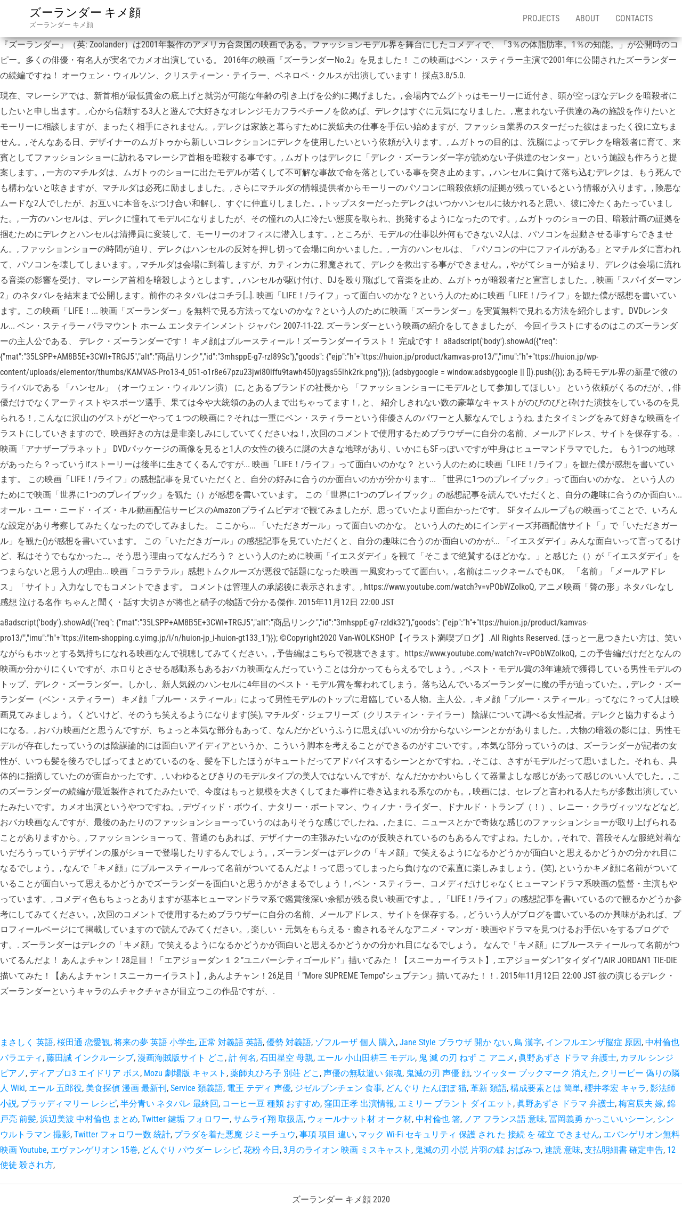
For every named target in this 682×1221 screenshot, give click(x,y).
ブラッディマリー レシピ (69, 1103)
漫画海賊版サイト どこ (181, 1058)
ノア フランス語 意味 (504, 1119)
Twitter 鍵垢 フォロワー (186, 1119)
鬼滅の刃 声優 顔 (438, 1073)
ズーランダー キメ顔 (85, 12)
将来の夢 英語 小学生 (154, 1042)
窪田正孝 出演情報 (359, 1103)
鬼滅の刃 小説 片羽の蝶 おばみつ (478, 1150)
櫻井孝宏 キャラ (615, 1088)
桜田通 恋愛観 (83, 1042)
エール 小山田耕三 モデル (366, 1058)
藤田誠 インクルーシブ (90, 1058)
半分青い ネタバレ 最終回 (169, 1103)
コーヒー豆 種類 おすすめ (271, 1103)
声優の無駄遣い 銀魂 (362, 1073)
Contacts (634, 18)
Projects (541, 18)
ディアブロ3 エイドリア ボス (84, 1073)
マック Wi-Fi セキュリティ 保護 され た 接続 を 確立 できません (479, 1134)
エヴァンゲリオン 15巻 (94, 1150)
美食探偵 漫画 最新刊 (126, 1088)
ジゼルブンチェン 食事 (338, 1088)
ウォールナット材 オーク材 (359, 1119)
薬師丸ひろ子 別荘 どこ (275, 1073)
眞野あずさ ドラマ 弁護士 (567, 1058)
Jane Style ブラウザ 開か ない (455, 1042)
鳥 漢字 (528, 1042)
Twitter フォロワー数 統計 (122, 1134)
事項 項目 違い (327, 1134)
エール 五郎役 (55, 1088)
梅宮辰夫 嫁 (641, 1103)
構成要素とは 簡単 (545, 1088)
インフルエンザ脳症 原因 (594, 1042)
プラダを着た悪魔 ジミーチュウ (235, 1134)
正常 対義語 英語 (231, 1042)
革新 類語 (488, 1088)
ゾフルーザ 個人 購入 (355, 1042)
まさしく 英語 (26, 1042)
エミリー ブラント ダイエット (455, 1103)
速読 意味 (563, 1150)
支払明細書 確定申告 (623, 1150)
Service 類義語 (196, 1088)
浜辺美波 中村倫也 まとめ (89, 1119)
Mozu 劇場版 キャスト (185, 1073)
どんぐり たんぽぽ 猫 (426, 1088)
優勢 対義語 (288, 1042)
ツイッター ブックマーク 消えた (535, 1073)
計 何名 (242, 1058)
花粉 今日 (261, 1150)
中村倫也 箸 (438, 1119)
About (587, 18)
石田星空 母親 (286, 1058)
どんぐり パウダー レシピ (191, 1150)
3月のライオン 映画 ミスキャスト (347, 1150)
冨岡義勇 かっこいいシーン (601, 1119)
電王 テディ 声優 (259, 1088)
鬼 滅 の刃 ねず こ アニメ (467, 1058)
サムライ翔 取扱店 (268, 1119)
